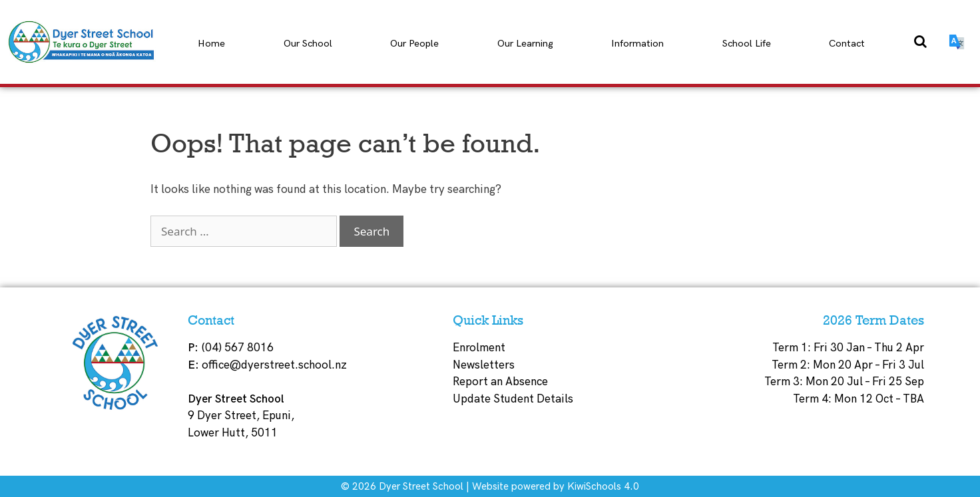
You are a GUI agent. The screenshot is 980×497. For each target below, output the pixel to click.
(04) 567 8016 (238, 348)
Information (637, 43)
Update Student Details (513, 399)
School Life (746, 43)
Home (211, 43)
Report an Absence (500, 382)
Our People (414, 43)
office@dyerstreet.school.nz (274, 365)
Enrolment (479, 348)
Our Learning (525, 43)
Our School (308, 43)
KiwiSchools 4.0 (603, 486)
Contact (847, 43)
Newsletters (484, 365)
